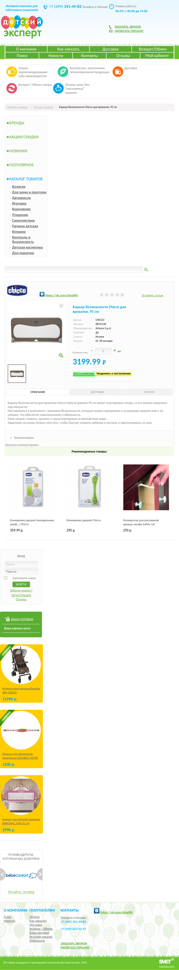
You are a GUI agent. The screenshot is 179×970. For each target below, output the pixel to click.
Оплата (35, 917)
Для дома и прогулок (29, 192)
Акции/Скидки (24, 136)
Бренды (16, 122)
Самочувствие (23, 220)
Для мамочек (23, 253)
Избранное (37, 941)
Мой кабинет (157, 55)
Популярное (21, 165)
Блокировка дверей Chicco (84, 520)
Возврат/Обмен (153, 49)
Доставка (111, 49)
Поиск (22, 55)
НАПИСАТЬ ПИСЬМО (75, 947)
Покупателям (42, 910)
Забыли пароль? (21, 590)
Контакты (89, 55)
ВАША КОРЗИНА (22, 619)
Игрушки (19, 203)
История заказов (41, 937)
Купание (19, 231)
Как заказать (68, 49)
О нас (7, 917)
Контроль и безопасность (23, 239)
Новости (55, 55)
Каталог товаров (43, 107)
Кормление (21, 209)
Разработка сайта (166, 966)
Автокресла (21, 198)
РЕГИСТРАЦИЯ (21, 595)
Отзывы (123, 55)
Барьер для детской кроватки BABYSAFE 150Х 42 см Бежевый (21, 823)
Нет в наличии (84, 373)
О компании (15, 910)
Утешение (20, 215)
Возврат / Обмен (41, 929)
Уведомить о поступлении (113, 373)
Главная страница (17, 107)
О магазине (26, 49)
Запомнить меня (24, 578)
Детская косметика (27, 247)
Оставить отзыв (152, 295)
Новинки (18, 150)
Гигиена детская (25, 226)
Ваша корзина (39, 933)
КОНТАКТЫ (70, 910)
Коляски (18, 186)
